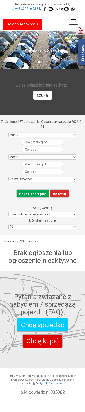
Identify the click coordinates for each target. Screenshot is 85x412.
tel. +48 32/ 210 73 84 (25, 8)
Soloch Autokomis (22, 24)
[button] (6, 47)
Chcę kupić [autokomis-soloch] (42, 341)
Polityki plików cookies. (49, 383)
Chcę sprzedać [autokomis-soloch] (42, 325)
